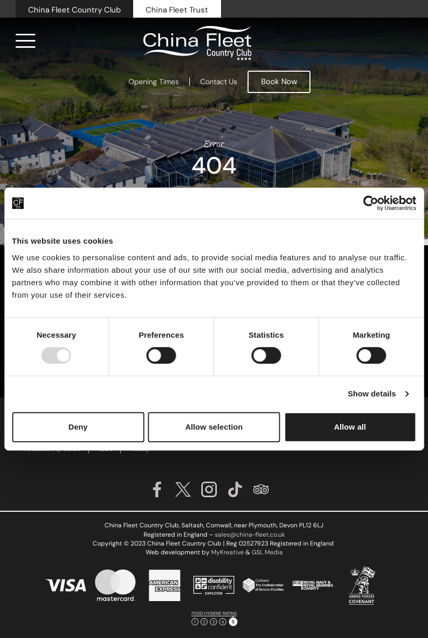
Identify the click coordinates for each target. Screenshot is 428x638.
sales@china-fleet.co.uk (250, 534)
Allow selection (214, 426)
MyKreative (227, 552)
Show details (372, 393)
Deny (77, 426)
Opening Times (153, 81)
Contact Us (218, 81)
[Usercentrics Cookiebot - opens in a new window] (370, 203)
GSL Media (267, 552)
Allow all (350, 426)
